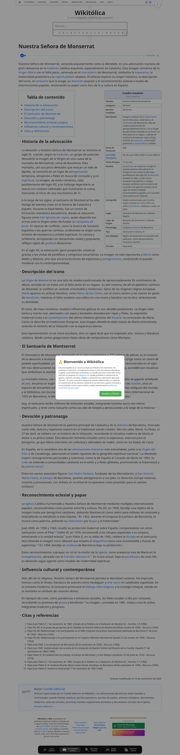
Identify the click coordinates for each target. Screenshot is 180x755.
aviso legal (74, 388)
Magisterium (84, 375)
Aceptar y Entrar (110, 393)
